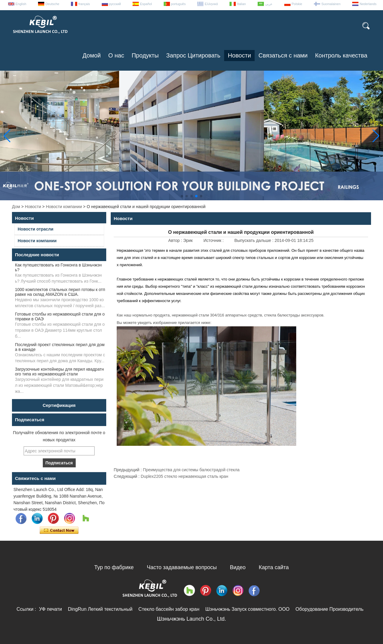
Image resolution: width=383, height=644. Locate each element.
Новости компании (64, 206)
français (84, 4)
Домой (92, 55)
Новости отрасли (35, 229)
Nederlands (368, 4)
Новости (239, 55)
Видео (238, 567)
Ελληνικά (211, 4)
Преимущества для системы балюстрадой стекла (191, 469)
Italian (241, 4)
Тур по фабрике (114, 567)
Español (146, 4)
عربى (269, 4)
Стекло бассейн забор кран (169, 609)
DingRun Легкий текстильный (100, 609)
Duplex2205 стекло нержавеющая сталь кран (184, 476)
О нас (116, 55)
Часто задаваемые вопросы (182, 567)
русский (115, 4)
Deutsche (52, 4)
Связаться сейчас (59, 530)
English (21, 4)
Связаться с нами (283, 55)
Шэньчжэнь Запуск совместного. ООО (247, 609)
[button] (182, 196)
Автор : (175, 240)
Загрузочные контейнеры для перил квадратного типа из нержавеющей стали (59, 371)
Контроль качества (341, 55)
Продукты (145, 55)
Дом (16, 206)
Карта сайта (274, 567)
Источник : (214, 240)
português (178, 4)
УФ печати (50, 609)
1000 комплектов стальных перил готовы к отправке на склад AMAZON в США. (60, 292)
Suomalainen (331, 4)
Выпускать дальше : (254, 240)
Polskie (297, 4)
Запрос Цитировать (193, 55)
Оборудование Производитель (330, 609)
